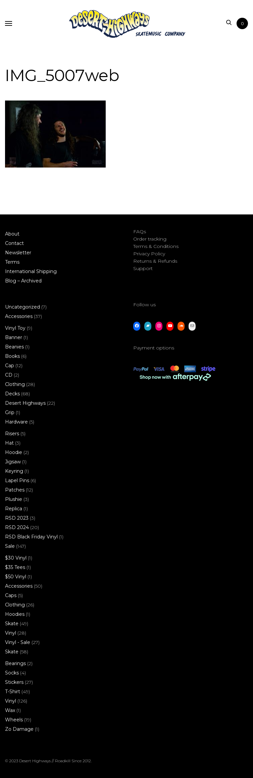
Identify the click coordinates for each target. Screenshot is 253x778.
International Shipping (31, 271)
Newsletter (18, 253)
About (12, 234)
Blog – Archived (23, 281)
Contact (14, 243)
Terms (12, 262)
